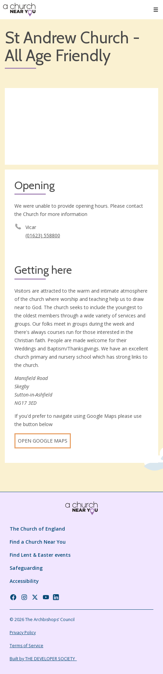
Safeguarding (26, 568)
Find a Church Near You (38, 542)
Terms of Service (26, 646)
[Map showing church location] (81, 126)
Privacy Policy (23, 632)
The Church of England (37, 528)
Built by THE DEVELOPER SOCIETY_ (43, 659)
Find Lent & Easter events (40, 555)
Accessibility (24, 581)
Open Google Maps (42, 440)
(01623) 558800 (42, 235)
